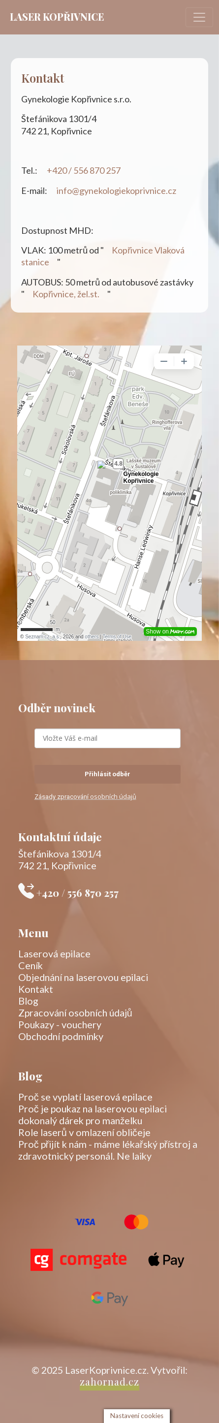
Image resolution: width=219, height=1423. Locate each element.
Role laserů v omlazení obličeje (84, 1132)
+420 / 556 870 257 (84, 170)
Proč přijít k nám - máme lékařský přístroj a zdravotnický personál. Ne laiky (108, 1150)
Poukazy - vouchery (59, 1024)
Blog (28, 1001)
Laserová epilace (54, 953)
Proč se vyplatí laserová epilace (85, 1097)
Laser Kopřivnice (57, 16)
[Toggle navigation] (199, 17)
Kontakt (35, 989)
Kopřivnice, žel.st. (65, 293)
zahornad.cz (109, 1381)
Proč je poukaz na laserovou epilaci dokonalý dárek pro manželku (92, 1114)
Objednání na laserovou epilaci (83, 977)
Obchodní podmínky (60, 1036)
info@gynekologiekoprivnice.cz (117, 190)
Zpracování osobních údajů (75, 1012)
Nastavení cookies (136, 1416)
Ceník (30, 965)
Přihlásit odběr (107, 774)
